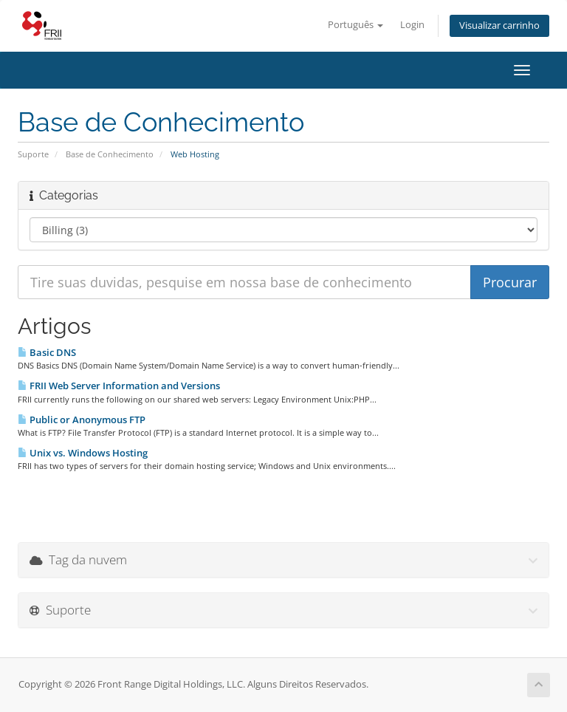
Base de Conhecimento (110, 154)
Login (412, 24)
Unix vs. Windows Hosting (83, 452)
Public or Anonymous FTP (81, 419)
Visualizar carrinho (499, 25)
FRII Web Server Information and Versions (119, 385)
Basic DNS (47, 352)
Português (355, 24)
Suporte (33, 154)
